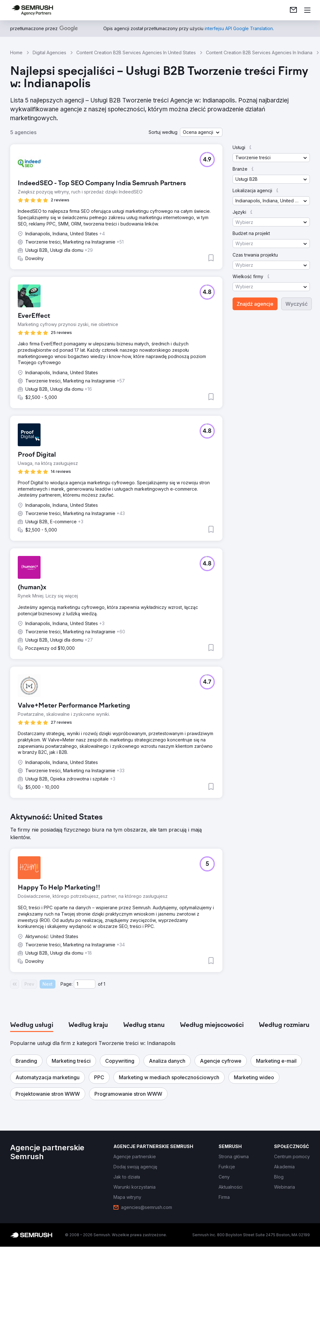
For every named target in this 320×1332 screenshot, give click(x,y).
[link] (293, 10)
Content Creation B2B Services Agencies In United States (136, 52)
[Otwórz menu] (307, 10)
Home (16, 52)
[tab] (31, 1025)
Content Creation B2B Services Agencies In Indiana (259, 52)
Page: (67, 984)
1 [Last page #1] (104, 984)
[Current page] (84, 984)
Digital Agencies (49, 52)
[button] (201, 132)
